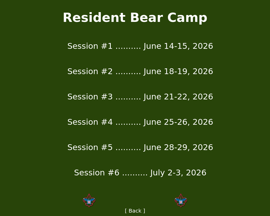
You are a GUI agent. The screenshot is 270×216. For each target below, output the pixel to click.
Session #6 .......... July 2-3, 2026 (140, 172)
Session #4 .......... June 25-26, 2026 (140, 122)
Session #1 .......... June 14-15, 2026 (140, 46)
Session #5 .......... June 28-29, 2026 (140, 147)
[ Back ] (135, 211)
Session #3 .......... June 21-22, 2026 (140, 96)
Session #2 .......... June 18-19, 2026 (140, 71)
